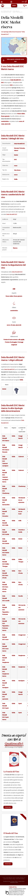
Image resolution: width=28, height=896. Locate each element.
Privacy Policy (14, 881)
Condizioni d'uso (7, 881)
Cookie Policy (21, 881)
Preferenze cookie (14, 882)
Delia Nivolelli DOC (11, 214)
